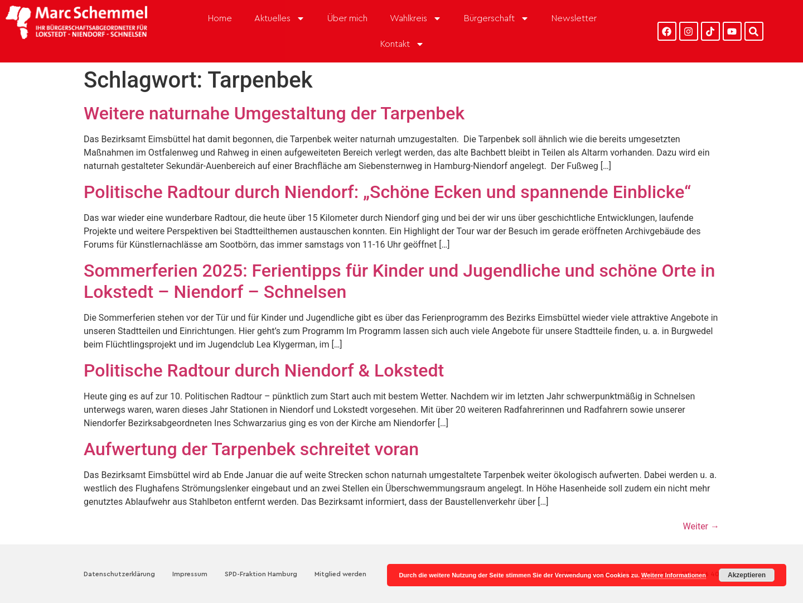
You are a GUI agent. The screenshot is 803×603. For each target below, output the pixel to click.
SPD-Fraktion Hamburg (261, 574)
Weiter (701, 526)
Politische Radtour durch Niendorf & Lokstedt (264, 370)
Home (220, 18)
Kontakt (402, 44)
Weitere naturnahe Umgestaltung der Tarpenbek (274, 113)
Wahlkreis (416, 18)
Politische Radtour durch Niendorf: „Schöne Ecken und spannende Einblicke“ (387, 191)
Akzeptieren (747, 575)
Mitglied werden (340, 574)
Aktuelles (279, 18)
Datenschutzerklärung (119, 574)
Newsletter (574, 18)
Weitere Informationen (673, 575)
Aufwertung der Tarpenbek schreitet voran (251, 449)
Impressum (189, 574)
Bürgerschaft (496, 18)
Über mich (347, 18)
